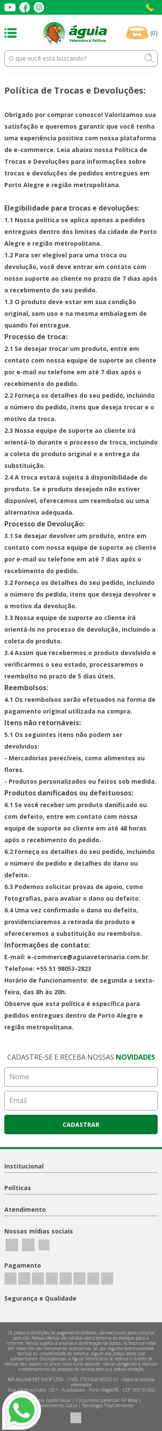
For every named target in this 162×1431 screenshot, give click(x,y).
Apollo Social (58, 1400)
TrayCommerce (118, 1405)
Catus (71, 1405)
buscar (149, 58)
